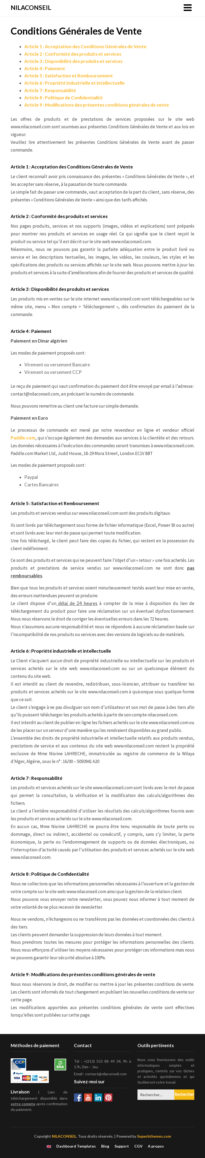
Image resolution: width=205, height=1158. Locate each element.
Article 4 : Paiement (44, 68)
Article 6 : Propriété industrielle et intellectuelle (74, 83)
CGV (138, 1146)
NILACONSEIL (31, 7)
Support (122, 1146)
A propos (156, 1146)
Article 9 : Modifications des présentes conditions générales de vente (96, 105)
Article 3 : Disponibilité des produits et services (73, 61)
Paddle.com (23, 438)
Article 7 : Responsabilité (50, 90)
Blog (105, 1146)
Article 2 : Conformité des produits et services (72, 54)
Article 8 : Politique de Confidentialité (63, 97)
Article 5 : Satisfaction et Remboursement (68, 75)
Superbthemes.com (154, 1136)
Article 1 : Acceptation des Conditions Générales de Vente (85, 46)
